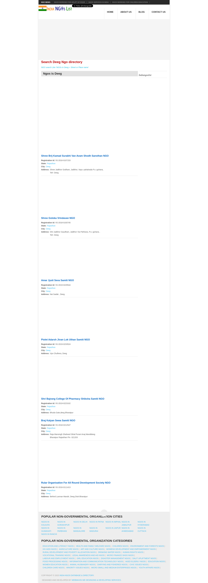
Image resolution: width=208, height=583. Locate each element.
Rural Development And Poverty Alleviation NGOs (69, 552)
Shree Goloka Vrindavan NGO (58, 218)
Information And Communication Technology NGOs (96, 561)
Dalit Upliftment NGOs (144, 558)
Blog (142, 12)
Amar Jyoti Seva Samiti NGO (57, 280)
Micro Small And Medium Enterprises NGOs (113, 568)
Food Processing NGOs (55, 561)
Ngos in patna (96, 522)
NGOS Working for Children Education (130, 2)
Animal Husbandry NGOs (82, 564)
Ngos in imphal (113, 522)
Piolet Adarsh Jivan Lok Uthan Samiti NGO (65, 339)
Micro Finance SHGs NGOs (120, 555)
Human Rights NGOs (133, 552)
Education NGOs (156, 561)
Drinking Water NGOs (109, 552)
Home (110, 12)
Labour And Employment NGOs (58, 558)
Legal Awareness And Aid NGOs (88, 555)
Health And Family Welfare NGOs (93, 546)
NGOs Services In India (99, 2)
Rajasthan (51, 163)
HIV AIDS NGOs (50, 549)
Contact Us (159, 12)
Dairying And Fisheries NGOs (112, 564)
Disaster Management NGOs (115, 558)
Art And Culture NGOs (92, 549)
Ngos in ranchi (49, 534)
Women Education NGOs (55, 564)
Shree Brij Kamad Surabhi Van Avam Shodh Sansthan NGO (75, 155)
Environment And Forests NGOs (147, 546)
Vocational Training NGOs (56, 555)
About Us (126, 12)
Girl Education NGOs (88, 558)
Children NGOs (120, 546)
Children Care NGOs (53, 568)
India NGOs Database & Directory (77, 575)
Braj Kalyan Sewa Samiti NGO (58, 420)
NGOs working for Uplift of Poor (69, 2)
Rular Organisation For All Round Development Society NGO (75, 482)
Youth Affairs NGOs (149, 568)
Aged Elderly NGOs (135, 561)
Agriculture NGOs (68, 549)
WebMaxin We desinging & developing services (96, 580)
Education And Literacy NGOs (58, 546)
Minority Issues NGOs (77, 568)
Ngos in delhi (80, 522)
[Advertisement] (105, 38)
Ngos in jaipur (113, 528)
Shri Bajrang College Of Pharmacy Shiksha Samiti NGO (72, 398)
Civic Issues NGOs (138, 564)
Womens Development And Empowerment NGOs (131, 549)
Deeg (48, 166)
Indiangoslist (145, 75)
